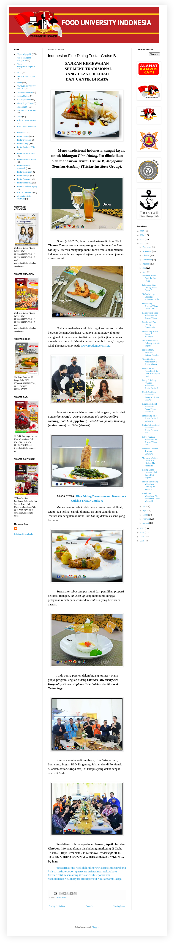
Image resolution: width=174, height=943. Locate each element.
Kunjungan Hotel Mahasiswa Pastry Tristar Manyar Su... (149, 408)
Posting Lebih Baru (57, 906)
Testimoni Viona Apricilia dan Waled (149, 278)
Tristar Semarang (24, 182)
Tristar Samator (23, 179)
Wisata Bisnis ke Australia (24, 197)
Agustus (146, 264)
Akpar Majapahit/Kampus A (26, 65)
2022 (142, 243)
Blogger (95, 927)
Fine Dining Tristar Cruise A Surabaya (150, 334)
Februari (146, 519)
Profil (19, 116)
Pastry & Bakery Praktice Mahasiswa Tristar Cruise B (150, 384)
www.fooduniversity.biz (95, 345)
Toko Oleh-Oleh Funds (26, 126)
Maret (145, 515)
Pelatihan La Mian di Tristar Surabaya (150, 451)
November (147, 251)
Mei (144, 506)
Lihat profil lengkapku (23, 534)
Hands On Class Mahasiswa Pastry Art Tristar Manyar (150, 396)
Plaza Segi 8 (22, 107)
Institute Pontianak (25, 92)
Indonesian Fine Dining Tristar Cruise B (149, 287)
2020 (142, 532)
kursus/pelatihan (24, 99)
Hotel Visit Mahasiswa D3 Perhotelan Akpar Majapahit (151, 497)
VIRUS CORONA (25, 192)
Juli (144, 268)
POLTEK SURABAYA (27, 110)
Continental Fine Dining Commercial (149, 324)
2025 (142, 231)
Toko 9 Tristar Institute (26, 120)
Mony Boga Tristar (25, 103)
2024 (142, 235)
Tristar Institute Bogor (26, 159)
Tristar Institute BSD (26, 147)
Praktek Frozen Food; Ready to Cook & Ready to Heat (151, 372)
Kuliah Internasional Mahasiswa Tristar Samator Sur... (150, 429)
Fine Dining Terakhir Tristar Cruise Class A (150, 306)
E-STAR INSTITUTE (26, 76)
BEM (19, 72)
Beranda (89, 906)
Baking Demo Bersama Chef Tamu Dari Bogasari (149, 474)
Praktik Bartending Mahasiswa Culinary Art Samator (150, 485)
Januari (146, 523)
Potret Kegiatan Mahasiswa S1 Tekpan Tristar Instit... (149, 441)
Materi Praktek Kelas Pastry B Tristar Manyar (149, 362)
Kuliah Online (23, 96)
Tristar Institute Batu (26, 153)
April (145, 510)
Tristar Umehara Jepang (27, 186)
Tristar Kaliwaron (24, 172)
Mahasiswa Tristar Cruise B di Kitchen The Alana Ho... (150, 462)
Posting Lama (119, 906)
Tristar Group (22, 143)
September (147, 259)
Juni (145, 272)
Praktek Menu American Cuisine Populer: (150, 352)
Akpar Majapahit (24, 54)
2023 (142, 239)
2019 (142, 536)
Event (19, 82)
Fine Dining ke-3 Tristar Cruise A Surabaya (150, 418)
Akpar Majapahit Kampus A (24, 59)
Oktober (146, 255)
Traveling (21, 132)
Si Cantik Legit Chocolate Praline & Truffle (150, 297)
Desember (147, 247)
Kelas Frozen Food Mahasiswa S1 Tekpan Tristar (150, 315)
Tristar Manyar (23, 175)
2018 (142, 540)
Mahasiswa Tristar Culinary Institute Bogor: (151, 343)
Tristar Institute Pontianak (23, 166)
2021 (142, 528)
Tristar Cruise (60, 897)
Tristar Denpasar (24, 140)
